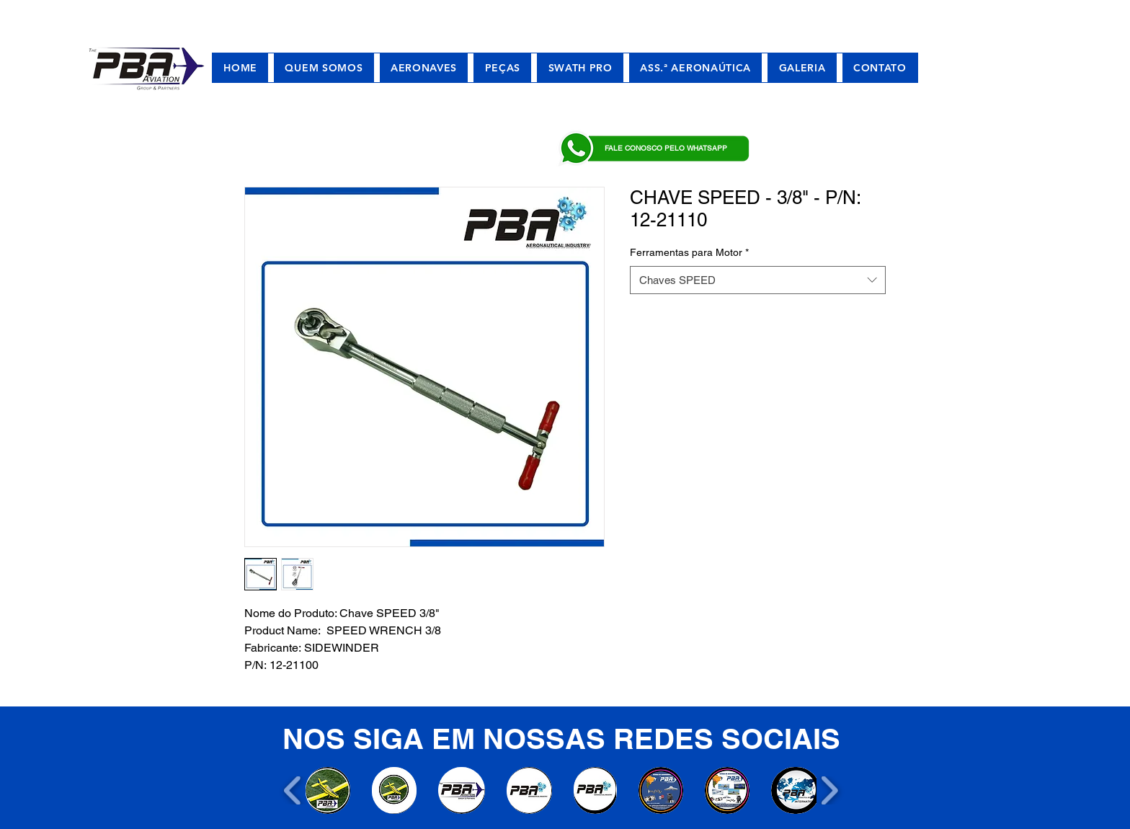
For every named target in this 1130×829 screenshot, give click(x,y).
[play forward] (829, 790)
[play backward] (293, 790)
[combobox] (758, 280)
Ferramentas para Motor (689, 252)
